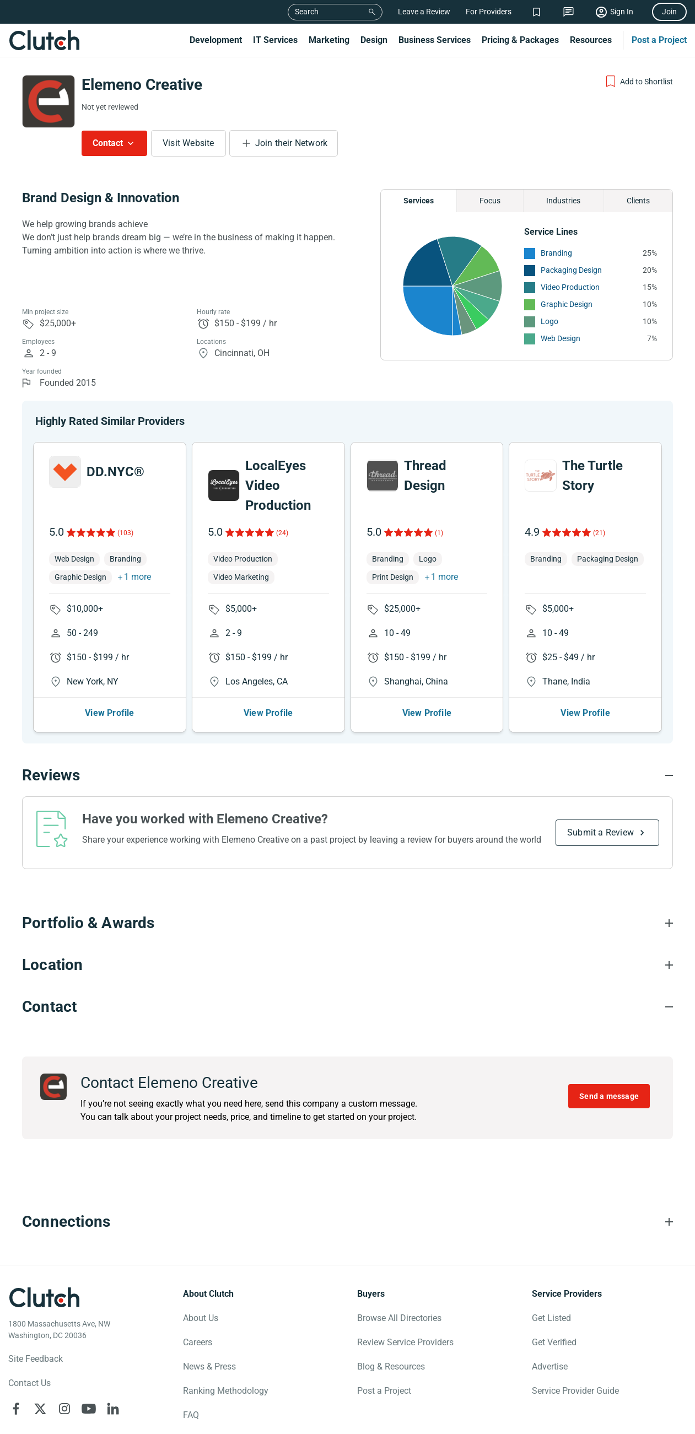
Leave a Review (424, 11)
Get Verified (554, 1342)
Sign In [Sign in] (621, 11)
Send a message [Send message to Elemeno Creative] (609, 1096)
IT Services (275, 40)
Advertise (550, 1366)
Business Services (434, 40)
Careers (197, 1342)
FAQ (191, 1415)
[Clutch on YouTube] (88, 1408)
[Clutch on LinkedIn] (113, 1408)
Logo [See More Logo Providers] (549, 321)
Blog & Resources (391, 1366)
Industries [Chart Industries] (563, 200)
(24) (282, 533)
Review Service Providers (405, 1342)
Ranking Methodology (225, 1391)
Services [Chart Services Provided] (418, 200)
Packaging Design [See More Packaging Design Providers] (571, 270)
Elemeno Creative (142, 85)
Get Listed (551, 1318)
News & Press (209, 1366)
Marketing (329, 40)
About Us (200, 1318)
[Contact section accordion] (347, 1007)
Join (669, 11)
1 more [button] (137, 577)
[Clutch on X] (40, 1408)
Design (373, 40)
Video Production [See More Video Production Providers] (570, 287)
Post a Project (659, 40)
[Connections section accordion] (347, 1222)
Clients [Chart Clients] (638, 200)
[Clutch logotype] (44, 1297)
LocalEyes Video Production (278, 485)
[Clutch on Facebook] (16, 1408)
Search (307, 11)
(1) (439, 533)
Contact (108, 143)
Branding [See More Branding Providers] (556, 253)
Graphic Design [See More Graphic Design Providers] (566, 304)
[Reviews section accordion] (347, 775)
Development (216, 40)
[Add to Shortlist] (638, 81)
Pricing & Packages (520, 40)
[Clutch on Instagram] (64, 1408)
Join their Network (291, 143)
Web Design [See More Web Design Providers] (560, 338)
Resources (591, 40)
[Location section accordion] (347, 965)
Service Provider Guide (575, 1391)
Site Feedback (35, 1359)
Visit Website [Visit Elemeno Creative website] (188, 143)
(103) (125, 533)
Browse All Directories (399, 1318)
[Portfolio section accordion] (347, 923)
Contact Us (29, 1383)
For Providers (488, 11)
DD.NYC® (115, 471)
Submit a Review (600, 832)
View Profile (109, 713)
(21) (599, 533)
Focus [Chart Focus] (490, 200)
